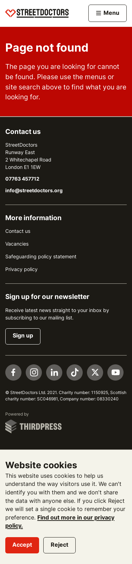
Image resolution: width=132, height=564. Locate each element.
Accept (22, 544)
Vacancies (17, 243)
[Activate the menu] (107, 13)
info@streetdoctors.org (34, 190)
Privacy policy (21, 269)
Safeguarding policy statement (40, 256)
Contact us (17, 231)
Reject (59, 544)
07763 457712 (22, 178)
